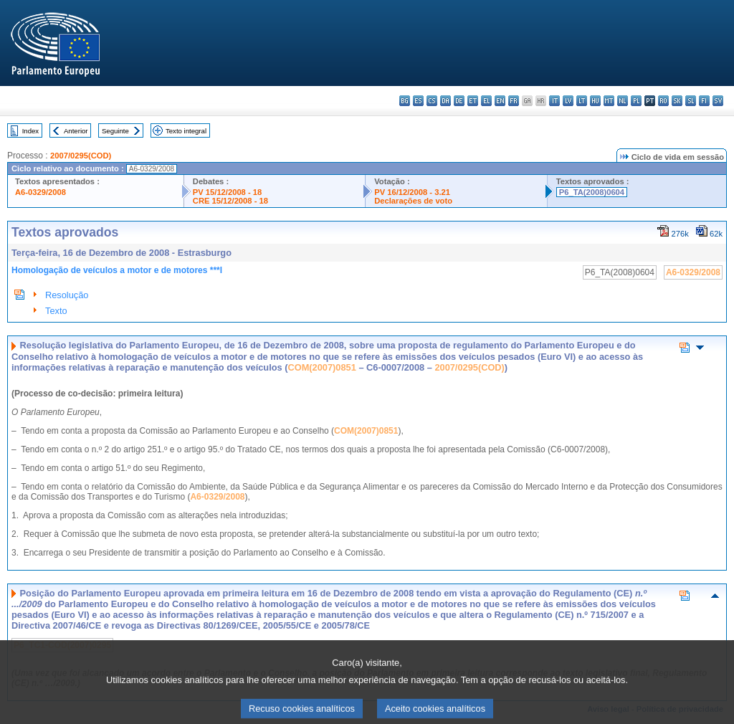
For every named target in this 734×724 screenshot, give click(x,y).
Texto (56, 310)
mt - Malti (609, 100)
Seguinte (115, 131)
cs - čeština (431, 100)
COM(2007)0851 (322, 367)
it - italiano (554, 100)
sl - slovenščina (690, 100)
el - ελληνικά (486, 100)
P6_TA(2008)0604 (591, 192)
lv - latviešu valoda (568, 100)
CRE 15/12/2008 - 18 (230, 200)
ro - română (663, 100)
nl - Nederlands (622, 100)
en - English (500, 100)
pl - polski (636, 100)
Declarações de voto (413, 200)
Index (30, 131)
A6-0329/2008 (40, 192)
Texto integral (186, 131)
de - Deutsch (459, 100)
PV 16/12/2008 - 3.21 (412, 192)
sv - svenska (717, 100)
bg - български (404, 100)
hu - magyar (595, 100)
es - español (418, 100)
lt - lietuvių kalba (581, 100)
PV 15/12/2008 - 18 (227, 192)
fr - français (513, 100)
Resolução (66, 295)
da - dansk (445, 100)
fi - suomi (704, 100)
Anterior (76, 131)
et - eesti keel (472, 100)
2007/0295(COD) (80, 155)
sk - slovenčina (677, 100)
